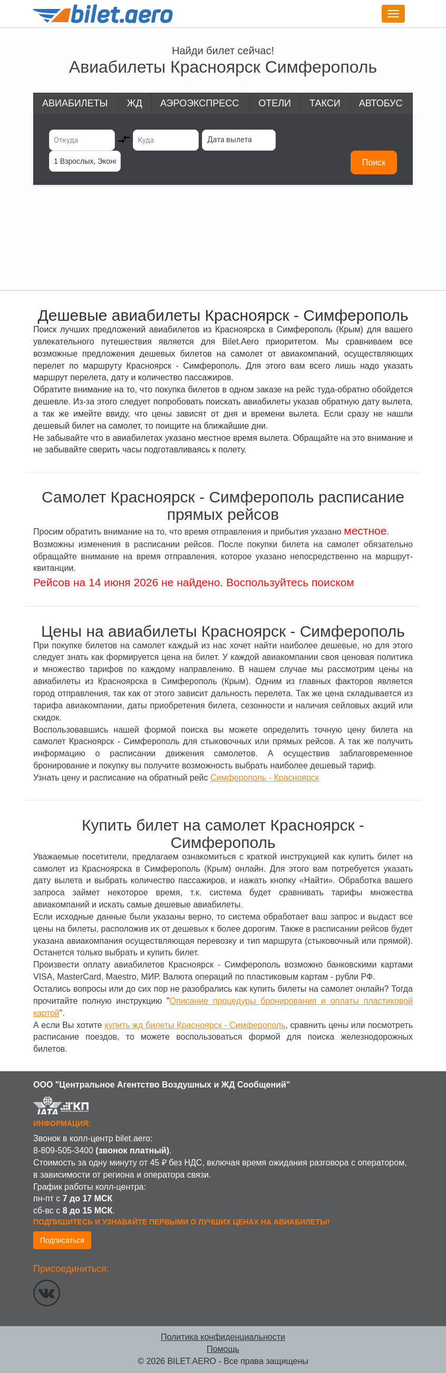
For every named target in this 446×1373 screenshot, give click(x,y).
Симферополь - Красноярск (264, 777)
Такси (325, 103)
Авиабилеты (75, 103)
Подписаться (62, 1240)
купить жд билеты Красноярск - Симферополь (194, 1025)
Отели (274, 103)
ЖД (134, 103)
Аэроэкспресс (199, 103)
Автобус (381, 103)
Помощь (223, 1349)
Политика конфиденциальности (223, 1336)
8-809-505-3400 (63, 1150)
